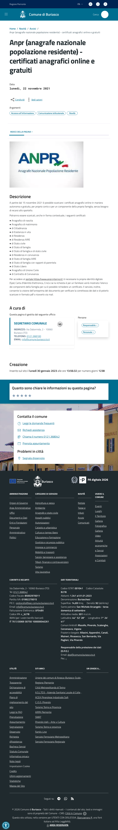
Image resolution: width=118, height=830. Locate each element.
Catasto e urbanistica (46, 527)
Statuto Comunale (19, 751)
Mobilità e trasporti (44, 552)
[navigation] (6, 14)
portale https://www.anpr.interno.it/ (44, 279)
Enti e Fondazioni (18, 522)
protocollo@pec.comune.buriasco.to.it (35, 603)
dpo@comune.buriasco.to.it (81, 655)
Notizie (81, 503)
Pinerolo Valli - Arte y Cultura (50, 722)
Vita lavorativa (42, 572)
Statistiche (15, 781)
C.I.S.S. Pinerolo (43, 702)
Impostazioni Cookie (20, 766)
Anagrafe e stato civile (46, 513)
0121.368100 (34, 336)
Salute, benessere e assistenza (51, 557)
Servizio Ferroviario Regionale (50, 741)
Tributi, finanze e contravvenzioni (52, 562)
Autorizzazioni (42, 522)
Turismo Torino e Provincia (48, 707)
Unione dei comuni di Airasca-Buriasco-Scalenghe (60, 677)
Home (13, 28)
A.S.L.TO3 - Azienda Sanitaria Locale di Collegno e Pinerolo (65, 692)
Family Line (41, 732)
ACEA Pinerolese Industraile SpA (51, 697)
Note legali (15, 761)
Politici (13, 537)
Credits (13, 771)
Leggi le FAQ (16, 712)
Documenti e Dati (18, 518)
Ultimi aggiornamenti (20, 776)
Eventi (98, 506)
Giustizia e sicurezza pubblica (49, 542)
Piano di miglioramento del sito (19, 702)
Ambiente (40, 508)
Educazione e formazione (48, 537)
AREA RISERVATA (57, 825)
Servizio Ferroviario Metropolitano (52, 737)
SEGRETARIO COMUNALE (30, 323)
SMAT (38, 717)
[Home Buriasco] (37, 14)
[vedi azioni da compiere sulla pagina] (34, 99)
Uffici (12, 513)
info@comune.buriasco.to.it (36, 339)
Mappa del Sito (17, 786)
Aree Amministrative (20, 508)
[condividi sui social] (17, 99)
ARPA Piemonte (43, 712)
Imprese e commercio (46, 547)
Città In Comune (73, 813)
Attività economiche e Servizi (101, 545)
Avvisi (33, 28)
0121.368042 (20, 592)
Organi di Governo (19, 503)
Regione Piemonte (44, 682)
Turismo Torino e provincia (48, 727)
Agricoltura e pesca (45, 503)
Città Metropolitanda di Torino (50, 687)
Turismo (39, 567)
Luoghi (98, 511)
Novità (22, 28)
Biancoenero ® (84, 817)
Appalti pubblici (43, 518)
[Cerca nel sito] (104, 14)
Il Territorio (100, 516)
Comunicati (83, 522)
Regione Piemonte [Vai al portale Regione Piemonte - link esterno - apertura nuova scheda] (18, 4)
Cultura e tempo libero (46, 532)
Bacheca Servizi (18, 746)
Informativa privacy (19, 756)
